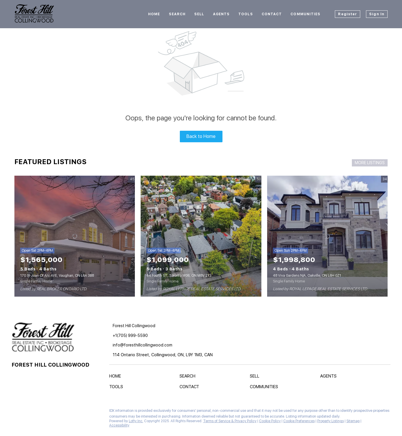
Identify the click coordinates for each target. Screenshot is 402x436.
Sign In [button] (376, 14)
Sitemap (353, 421)
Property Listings (330, 421)
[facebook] (16, 412)
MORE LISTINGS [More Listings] (370, 162)
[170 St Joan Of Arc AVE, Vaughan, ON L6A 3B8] (74, 236)
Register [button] (347, 14)
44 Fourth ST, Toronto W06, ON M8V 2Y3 (179, 276)
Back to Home (201, 136)
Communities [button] (305, 14)
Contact (272, 14)
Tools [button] (245, 14)
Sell (199, 14)
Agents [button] (221, 14)
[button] (116, 377)
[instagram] (27, 412)
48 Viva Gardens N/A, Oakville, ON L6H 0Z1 (307, 276)
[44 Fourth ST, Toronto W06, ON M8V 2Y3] (201, 236)
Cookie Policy (270, 421)
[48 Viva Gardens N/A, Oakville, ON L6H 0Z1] (327, 236)
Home (154, 14)
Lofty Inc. (136, 421)
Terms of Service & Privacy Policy (229, 421)
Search (177, 14)
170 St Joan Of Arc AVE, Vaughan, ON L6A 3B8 (57, 276)
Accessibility (119, 425)
